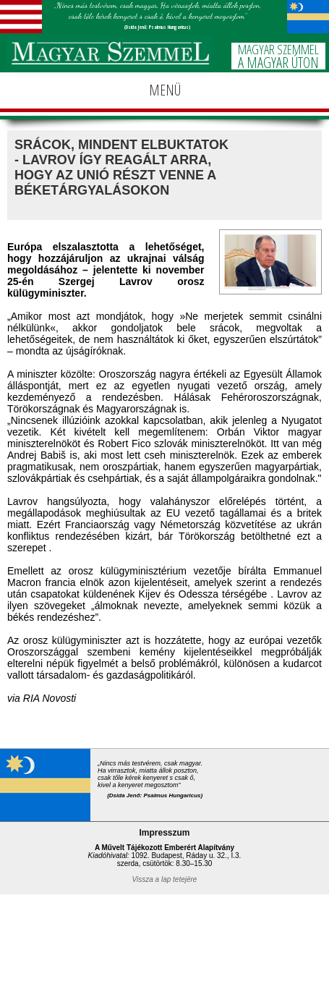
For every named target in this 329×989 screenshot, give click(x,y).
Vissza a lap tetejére (164, 879)
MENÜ (165, 90)
